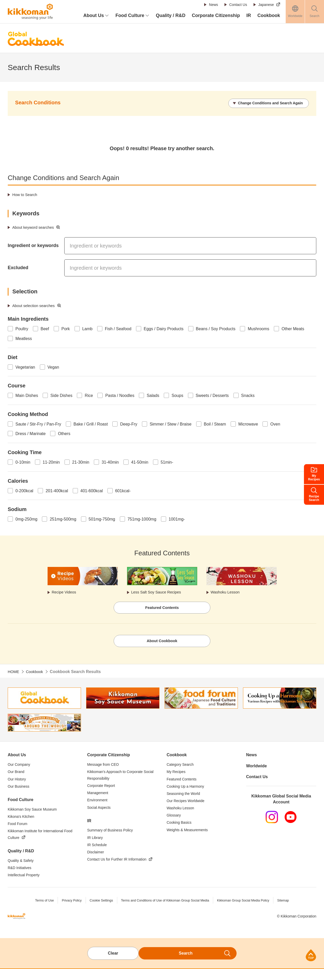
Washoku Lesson (226, 592)
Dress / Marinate (30, 433)
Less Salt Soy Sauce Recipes (159, 592)
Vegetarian (25, 366)
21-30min (80, 461)
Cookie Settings (98, 902)
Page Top (311, 955)
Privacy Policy (68, 902)
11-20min (51, 461)
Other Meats (293, 328)
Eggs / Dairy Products (164, 328)
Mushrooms (258, 328)
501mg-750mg (102, 518)
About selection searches (36, 305)
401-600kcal (91, 490)
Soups (177, 395)
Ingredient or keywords (33, 245)
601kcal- (123, 490)
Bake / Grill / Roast (91, 423)
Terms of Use (40, 902)
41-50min (139, 461)
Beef (45, 328)
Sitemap (287, 902)
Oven (275, 423)
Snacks (248, 395)
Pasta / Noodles (119, 395)
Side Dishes (61, 395)
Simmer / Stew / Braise (171, 423)
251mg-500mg (63, 518)
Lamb (87, 328)
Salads (153, 395)
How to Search (26, 194)
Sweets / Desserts (212, 395)
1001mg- (177, 518)
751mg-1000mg (142, 518)
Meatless (23, 338)
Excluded (18, 267)
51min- (167, 461)
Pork (65, 328)
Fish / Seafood (118, 328)
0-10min (22, 461)
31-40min (110, 461)
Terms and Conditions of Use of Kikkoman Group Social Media (164, 902)
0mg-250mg (26, 518)
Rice (89, 395)
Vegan (53, 366)
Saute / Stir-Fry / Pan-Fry (38, 423)
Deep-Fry (128, 423)
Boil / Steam (215, 423)
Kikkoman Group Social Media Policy (246, 902)
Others (64, 433)
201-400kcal (57, 490)
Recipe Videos (65, 592)
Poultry (21, 328)
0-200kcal (24, 490)
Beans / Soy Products (216, 328)
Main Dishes (26, 395)
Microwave (248, 423)
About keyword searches (35, 227)
